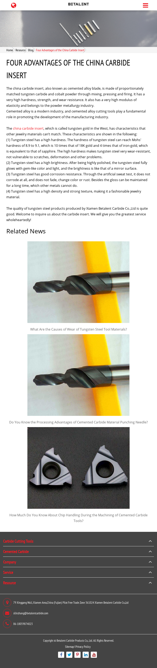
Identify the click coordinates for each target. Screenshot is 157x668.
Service (8, 572)
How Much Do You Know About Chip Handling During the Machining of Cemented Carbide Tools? (78, 518)
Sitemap (69, 646)
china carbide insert (28, 128)
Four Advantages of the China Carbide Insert (60, 50)
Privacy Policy (83, 646)
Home (9, 50)
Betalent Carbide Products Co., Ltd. (75, 640)
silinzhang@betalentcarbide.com (25, 613)
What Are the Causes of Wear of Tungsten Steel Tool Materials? (78, 329)
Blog (31, 50)
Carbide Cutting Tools (18, 541)
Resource (21, 50)
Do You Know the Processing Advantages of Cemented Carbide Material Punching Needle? (78, 422)
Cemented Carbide (16, 551)
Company (9, 561)
